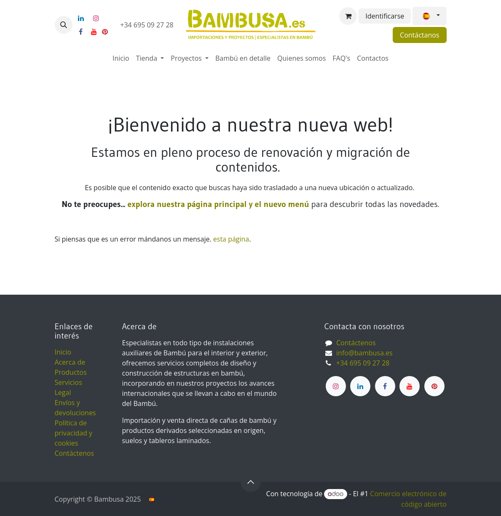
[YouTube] (94, 32)
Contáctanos (419, 35)
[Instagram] (96, 18)
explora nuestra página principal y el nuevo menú (217, 204)
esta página (231, 239)
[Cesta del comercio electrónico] (348, 16)
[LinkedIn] (81, 18)
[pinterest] (105, 32)
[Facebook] (81, 31)
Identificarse (384, 16)
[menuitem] (121, 58)
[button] (63, 25)
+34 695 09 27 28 (147, 25)
